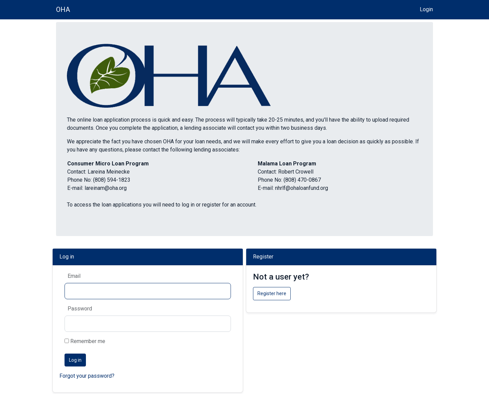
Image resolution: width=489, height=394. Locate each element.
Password (80, 308)
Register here (271, 293)
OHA (63, 9)
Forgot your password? (86, 376)
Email (74, 276)
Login (426, 9)
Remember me (85, 341)
